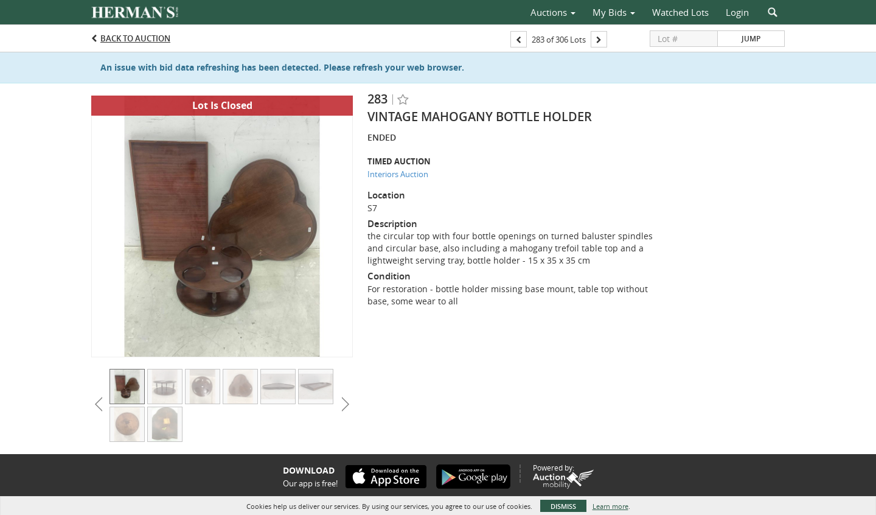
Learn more (610, 506)
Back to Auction (135, 38)
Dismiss (563, 506)
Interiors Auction (397, 174)
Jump (751, 38)
